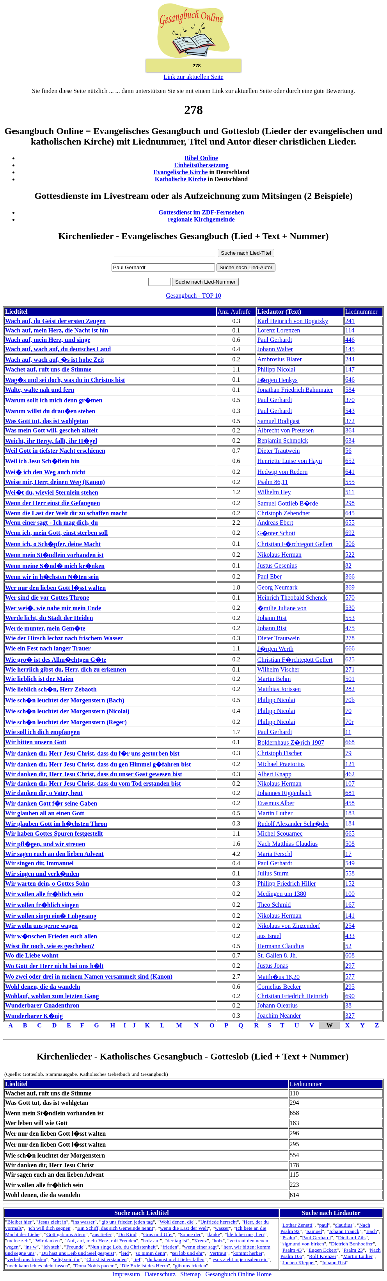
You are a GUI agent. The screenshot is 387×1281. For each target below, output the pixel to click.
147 (350, 369)
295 (350, 986)
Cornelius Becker (279, 986)
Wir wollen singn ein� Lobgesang (50, 916)
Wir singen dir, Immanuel (39, 863)
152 (350, 883)
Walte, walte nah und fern (39, 389)
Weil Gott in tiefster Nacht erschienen (55, 450)
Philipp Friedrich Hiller (286, 883)
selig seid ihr (66, 1259)
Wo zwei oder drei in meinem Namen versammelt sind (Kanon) (88, 976)
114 (349, 330)
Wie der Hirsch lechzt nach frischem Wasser (64, 638)
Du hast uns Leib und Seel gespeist (77, 1253)
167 (350, 904)
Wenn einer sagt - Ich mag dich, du (51, 522)
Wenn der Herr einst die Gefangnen (52, 503)
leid (125, 1253)
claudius (343, 1225)
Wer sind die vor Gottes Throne (47, 597)
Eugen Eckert (323, 1250)
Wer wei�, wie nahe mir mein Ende (53, 608)
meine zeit (17, 1240)
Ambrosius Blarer (279, 359)
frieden (170, 1247)
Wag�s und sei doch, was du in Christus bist (65, 380)
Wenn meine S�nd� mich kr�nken (55, 566)
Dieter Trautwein (278, 450)
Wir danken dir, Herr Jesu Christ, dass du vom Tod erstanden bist (93, 783)
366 (350, 576)
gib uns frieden (190, 1265)
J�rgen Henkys (277, 380)
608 (350, 955)
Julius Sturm (273, 873)
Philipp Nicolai (276, 369)
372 (350, 421)
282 (350, 689)
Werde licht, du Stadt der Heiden (49, 618)
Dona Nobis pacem (95, 1265)
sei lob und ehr (187, 1253)
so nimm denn (150, 1253)
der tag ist (177, 1240)
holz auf (151, 1240)
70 (348, 710)
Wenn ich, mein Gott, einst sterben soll (56, 532)
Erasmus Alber (276, 803)
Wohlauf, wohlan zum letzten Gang (52, 996)
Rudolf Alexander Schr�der (293, 823)
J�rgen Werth (275, 648)
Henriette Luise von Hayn (289, 460)
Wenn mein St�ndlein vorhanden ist (54, 555)
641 (350, 471)
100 (350, 893)
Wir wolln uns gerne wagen (41, 925)
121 (350, 764)
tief (136, 1259)
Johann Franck (344, 1231)
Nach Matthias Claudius (287, 843)
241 (350, 321)
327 (350, 1015)
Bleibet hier (19, 1222)
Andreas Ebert (275, 522)
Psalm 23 (353, 1250)
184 (350, 823)
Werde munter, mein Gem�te (45, 628)
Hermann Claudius (280, 946)
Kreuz (200, 1240)
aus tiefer (102, 1234)
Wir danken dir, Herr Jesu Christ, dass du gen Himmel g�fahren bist (98, 764)
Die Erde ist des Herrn (145, 1265)
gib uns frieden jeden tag (127, 1222)
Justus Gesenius (277, 565)
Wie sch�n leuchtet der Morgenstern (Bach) (64, 700)
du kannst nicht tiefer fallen (175, 1259)
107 (350, 783)
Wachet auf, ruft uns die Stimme (48, 369)
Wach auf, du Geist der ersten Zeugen (55, 321)
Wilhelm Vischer (278, 669)
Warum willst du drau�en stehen (50, 411)
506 (350, 543)
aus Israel (269, 936)
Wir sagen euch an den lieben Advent (54, 853)
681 (350, 793)
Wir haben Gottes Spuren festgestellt (54, 833)
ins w (31, 1247)
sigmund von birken (303, 1244)
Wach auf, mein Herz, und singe (47, 339)
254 (350, 925)
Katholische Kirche (180, 179)
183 (350, 813)
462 (350, 774)
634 (350, 440)
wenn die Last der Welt (184, 1228)
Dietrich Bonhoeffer (352, 1244)
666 (350, 648)
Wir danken (48, 1240)
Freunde (74, 1247)
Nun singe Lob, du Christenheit (123, 1247)
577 (350, 976)
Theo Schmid (274, 904)
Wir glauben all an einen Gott (44, 813)
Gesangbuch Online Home (238, 1274)
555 (350, 482)
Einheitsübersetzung (201, 165)
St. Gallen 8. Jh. (277, 955)
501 (350, 678)
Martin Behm (274, 678)
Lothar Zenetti (297, 1225)
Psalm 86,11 (272, 482)
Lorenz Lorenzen (278, 330)
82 (348, 565)
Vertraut (217, 1253)
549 (350, 863)
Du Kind (127, 1234)
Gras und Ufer (158, 1234)
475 (350, 628)
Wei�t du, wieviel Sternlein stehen (51, 492)
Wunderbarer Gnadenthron (42, 1005)
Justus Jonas (272, 965)
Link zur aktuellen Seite (193, 76)
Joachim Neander (279, 1015)
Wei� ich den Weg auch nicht (45, 472)
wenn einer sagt (200, 1247)
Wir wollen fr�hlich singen (42, 905)
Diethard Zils (352, 1237)
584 (350, 389)
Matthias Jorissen (279, 689)
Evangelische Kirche (180, 172)
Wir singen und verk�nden (42, 873)
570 (350, 597)
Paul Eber (269, 576)
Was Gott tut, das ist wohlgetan (46, 421)
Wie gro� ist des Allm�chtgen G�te (55, 659)
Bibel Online (201, 158)
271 (350, 669)
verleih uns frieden (26, 1259)
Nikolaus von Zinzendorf (288, 925)
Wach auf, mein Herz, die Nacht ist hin (56, 330)
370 (350, 400)
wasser (222, 1228)
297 (350, 965)
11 (348, 732)
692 (350, 532)
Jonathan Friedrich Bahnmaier (295, 389)
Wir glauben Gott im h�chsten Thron (56, 823)
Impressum (126, 1274)
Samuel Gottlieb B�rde (287, 503)
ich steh (51, 1247)
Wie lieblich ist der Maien (39, 678)
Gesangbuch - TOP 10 (193, 295)
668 (350, 742)
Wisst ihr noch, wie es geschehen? (49, 946)
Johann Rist (272, 618)
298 (350, 503)
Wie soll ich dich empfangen (42, 732)
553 (350, 618)
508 (350, 843)
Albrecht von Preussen (285, 430)
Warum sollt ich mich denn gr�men (53, 400)
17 (348, 853)
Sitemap (190, 1274)
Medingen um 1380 (281, 893)
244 (350, 359)
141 (350, 915)
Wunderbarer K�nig (34, 1016)
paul (323, 1225)
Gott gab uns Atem (65, 1234)
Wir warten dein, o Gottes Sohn (47, 883)
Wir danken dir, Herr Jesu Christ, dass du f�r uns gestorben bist (92, 753)
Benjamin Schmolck (282, 440)
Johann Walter (275, 349)
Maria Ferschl (274, 853)
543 (350, 410)
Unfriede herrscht (218, 1222)
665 (350, 833)
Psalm (288, 1237)
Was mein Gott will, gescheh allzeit (51, 430)
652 (350, 460)
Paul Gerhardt (274, 339)
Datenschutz (160, 1274)
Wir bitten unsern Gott (35, 742)
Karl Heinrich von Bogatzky (292, 321)
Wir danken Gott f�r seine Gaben (51, 803)
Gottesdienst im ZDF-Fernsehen (201, 212)
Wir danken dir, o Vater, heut (44, 793)
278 (350, 638)
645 (350, 513)
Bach (371, 1231)
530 (350, 607)
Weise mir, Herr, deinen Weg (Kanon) (55, 482)
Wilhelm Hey (274, 492)
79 (348, 753)
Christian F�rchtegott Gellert (295, 544)
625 (350, 659)
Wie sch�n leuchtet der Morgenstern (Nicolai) (67, 711)
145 (350, 349)
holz (218, 1240)
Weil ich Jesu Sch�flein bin (42, 461)
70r (349, 721)
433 (350, 936)
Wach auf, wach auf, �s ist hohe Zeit (54, 359)
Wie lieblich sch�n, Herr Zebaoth (51, 689)
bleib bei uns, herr (245, 1234)
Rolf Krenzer (322, 1256)
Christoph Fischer (279, 753)
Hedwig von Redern (282, 471)
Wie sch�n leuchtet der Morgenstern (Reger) (66, 722)
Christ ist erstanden (107, 1259)
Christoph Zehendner (284, 513)
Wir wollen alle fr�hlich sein (44, 894)
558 (350, 873)
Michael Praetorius (281, 764)
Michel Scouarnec (280, 833)
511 (349, 492)
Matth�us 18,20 (278, 977)
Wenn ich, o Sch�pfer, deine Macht (53, 544)
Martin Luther (275, 813)
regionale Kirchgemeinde (201, 219)
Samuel (314, 1231)
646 (350, 379)
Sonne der (190, 1234)
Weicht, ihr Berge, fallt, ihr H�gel (51, 441)
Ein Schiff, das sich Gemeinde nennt (115, 1228)
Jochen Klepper (298, 1262)
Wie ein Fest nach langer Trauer (48, 648)
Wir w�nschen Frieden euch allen (51, 936)
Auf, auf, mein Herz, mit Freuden (101, 1240)
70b (350, 700)
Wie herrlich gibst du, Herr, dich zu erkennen (65, 669)
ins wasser (83, 1222)
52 (348, 946)
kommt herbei (247, 1253)
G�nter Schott (276, 533)
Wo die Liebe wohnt (31, 955)
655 (350, 522)
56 (348, 450)
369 (350, 587)
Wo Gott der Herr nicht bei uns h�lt (54, 966)
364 (350, 430)
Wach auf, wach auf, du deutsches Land (58, 349)
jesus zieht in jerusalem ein (239, 1259)
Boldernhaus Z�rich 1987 (291, 742)
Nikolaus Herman (279, 554)
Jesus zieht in (52, 1222)
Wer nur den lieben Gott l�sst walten (55, 587)
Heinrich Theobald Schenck (292, 597)
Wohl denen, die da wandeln (42, 986)
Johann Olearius (277, 1005)
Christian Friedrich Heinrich (292, 996)
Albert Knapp (274, 774)
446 (350, 339)
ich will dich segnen (50, 1228)
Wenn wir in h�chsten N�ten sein (52, 577)
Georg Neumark (277, 587)
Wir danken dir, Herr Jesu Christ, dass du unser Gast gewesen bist (93, 774)
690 (350, 996)
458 (350, 803)
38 (348, 1005)
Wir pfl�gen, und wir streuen (45, 844)
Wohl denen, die (177, 1222)
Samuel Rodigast (278, 421)
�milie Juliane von (282, 608)
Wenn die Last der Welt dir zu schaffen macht (66, 513)
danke (214, 1234)
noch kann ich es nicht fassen (37, 1265)
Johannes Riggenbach (284, 793)
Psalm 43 (292, 1250)
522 (350, 554)
